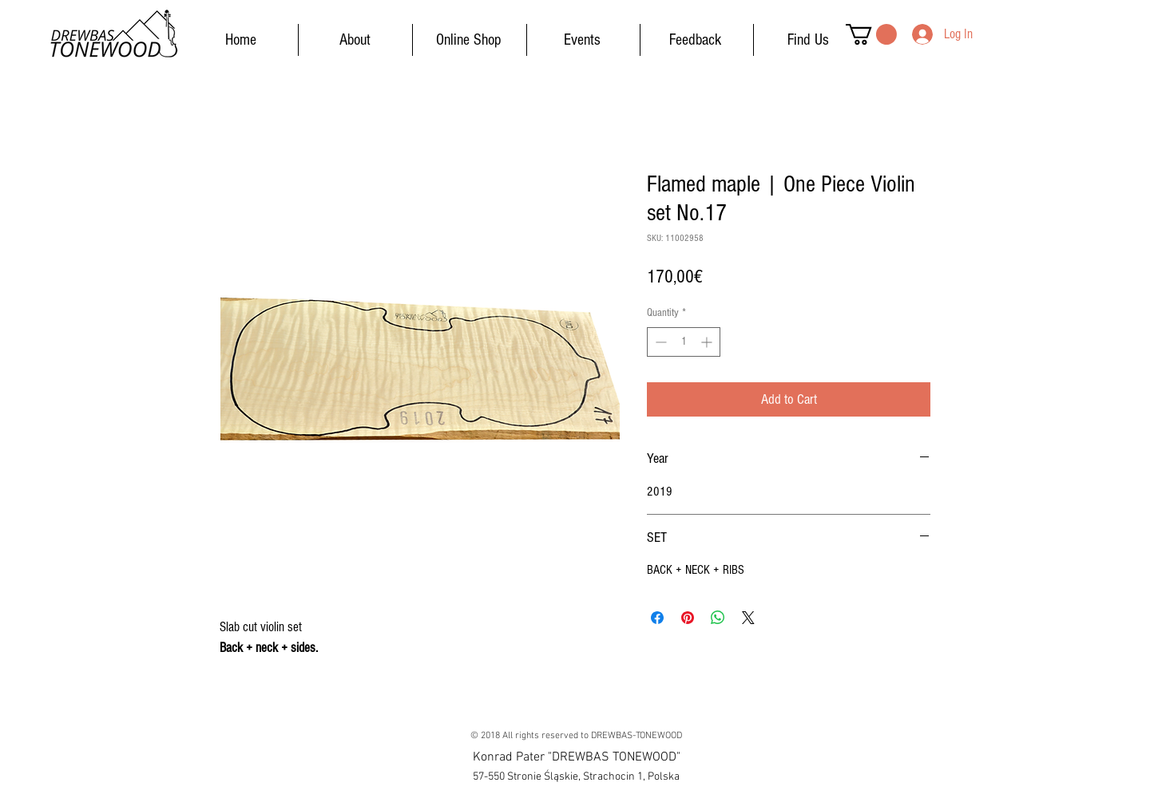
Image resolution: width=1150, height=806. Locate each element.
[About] (354, 40)
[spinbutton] (683, 342)
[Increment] (708, 342)
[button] (871, 34)
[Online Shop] (468, 40)
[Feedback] (694, 40)
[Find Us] (808, 40)
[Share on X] (748, 617)
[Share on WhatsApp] (718, 617)
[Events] (582, 40)
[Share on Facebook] (657, 617)
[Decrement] (659, 342)
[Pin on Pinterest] (687, 617)
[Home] (240, 40)
